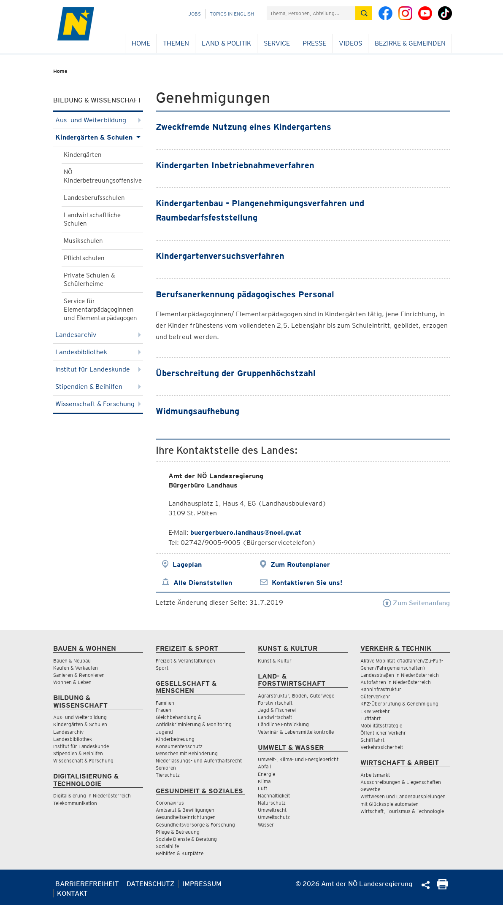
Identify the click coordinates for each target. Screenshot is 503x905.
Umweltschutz (274, 817)
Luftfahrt (370, 718)
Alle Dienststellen (202, 583)
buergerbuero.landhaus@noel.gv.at (245, 532)
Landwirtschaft (275, 717)
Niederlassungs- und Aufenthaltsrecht (199, 760)
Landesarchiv (98, 335)
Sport (162, 668)
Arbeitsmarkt (375, 775)
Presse (314, 43)
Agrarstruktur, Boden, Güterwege (296, 695)
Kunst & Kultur (275, 660)
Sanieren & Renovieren (79, 675)
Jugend (164, 732)
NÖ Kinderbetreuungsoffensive (103, 176)
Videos (350, 43)
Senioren (166, 768)
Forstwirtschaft (275, 703)
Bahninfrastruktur (380, 689)
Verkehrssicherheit (381, 747)
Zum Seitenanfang (416, 603)
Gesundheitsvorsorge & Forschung (195, 825)
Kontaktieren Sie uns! (307, 583)
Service (277, 43)
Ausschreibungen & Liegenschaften (400, 782)
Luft (262, 788)
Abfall (264, 766)
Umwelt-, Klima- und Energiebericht (298, 759)
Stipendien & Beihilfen (98, 386)
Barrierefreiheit (87, 884)
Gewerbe (370, 789)
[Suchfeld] (311, 13)
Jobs (194, 14)
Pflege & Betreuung (178, 832)
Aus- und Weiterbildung (98, 120)
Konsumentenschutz (179, 746)
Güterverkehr (375, 696)
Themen (176, 43)
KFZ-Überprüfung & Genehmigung (399, 703)
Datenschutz (151, 884)
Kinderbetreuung (175, 739)
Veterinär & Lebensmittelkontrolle (296, 732)
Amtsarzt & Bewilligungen (185, 810)
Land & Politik (226, 43)
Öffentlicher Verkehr (383, 733)
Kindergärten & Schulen (98, 137)
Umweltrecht (272, 810)
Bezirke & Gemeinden (410, 43)
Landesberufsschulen (94, 198)
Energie (266, 774)
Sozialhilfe (167, 846)
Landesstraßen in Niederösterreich (399, 675)
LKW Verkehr (375, 711)
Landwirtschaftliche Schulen (92, 219)
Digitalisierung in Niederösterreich (92, 795)
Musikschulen (83, 241)
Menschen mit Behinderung (187, 753)
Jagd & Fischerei (277, 710)
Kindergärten (83, 155)
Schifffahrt (372, 740)
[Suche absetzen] (363, 13)
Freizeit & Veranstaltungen (185, 660)
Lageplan (187, 564)
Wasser (266, 825)
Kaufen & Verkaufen (75, 668)
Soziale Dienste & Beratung (186, 839)
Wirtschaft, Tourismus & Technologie (402, 811)
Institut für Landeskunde (98, 369)
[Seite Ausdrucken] (442, 887)
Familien (165, 703)
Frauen (163, 710)
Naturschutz (272, 803)
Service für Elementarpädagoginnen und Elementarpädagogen (100, 309)
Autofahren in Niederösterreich (395, 682)
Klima (264, 781)
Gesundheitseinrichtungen (186, 817)
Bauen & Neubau (72, 660)
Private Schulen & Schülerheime (89, 280)
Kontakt (72, 893)
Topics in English (232, 14)
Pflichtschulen (84, 258)
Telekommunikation (75, 803)
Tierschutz (168, 775)
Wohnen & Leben (72, 682)
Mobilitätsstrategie (381, 725)
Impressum (202, 884)
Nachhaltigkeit (274, 795)
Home (141, 43)
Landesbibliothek (98, 352)
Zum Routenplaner (300, 564)
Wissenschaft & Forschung (98, 404)
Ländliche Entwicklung (283, 724)
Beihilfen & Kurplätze (179, 853)
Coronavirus (170, 803)
